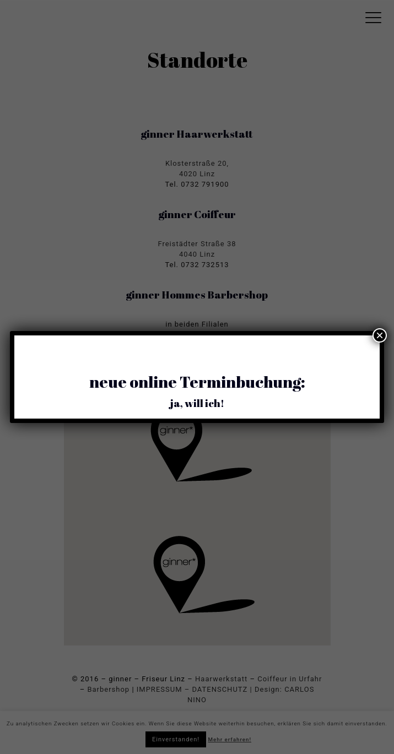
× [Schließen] (380, 335)
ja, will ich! (197, 403)
